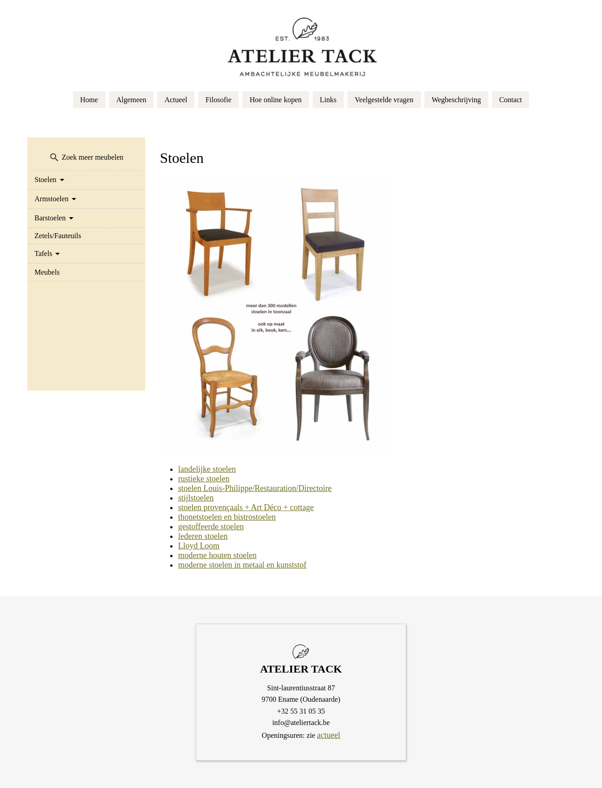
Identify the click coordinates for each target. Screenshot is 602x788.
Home (89, 100)
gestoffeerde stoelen (211, 526)
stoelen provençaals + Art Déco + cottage (246, 507)
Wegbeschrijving (456, 100)
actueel (328, 735)
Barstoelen (50, 218)
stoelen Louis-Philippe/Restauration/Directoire (254, 488)
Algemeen (131, 100)
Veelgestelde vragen (384, 100)
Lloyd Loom (199, 545)
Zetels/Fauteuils (58, 236)
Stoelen (46, 179)
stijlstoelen (196, 497)
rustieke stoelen (203, 478)
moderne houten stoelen (217, 555)
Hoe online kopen (276, 100)
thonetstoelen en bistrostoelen (227, 517)
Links (328, 100)
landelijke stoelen (207, 469)
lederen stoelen (202, 536)
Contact (510, 100)
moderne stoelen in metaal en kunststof (242, 564)
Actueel (175, 100)
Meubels (47, 272)
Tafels (43, 253)
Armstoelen (52, 199)
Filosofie (218, 100)
